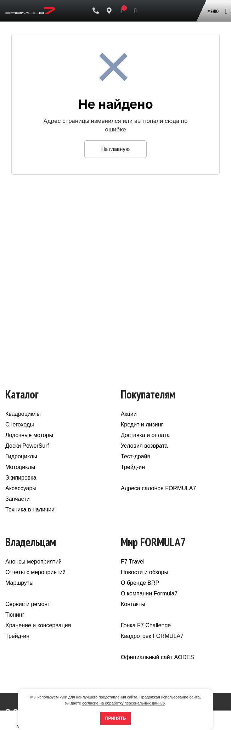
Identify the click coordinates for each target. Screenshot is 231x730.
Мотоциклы (20, 467)
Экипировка (20, 478)
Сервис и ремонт (27, 604)
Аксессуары (20, 488)
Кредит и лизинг (142, 424)
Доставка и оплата (145, 435)
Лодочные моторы (29, 435)
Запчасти (17, 499)
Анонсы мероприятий (33, 562)
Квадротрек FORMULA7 (152, 636)
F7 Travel (133, 562)
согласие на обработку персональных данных (123, 703)
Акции (129, 414)
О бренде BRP (140, 583)
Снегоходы (19, 424)
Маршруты (19, 583)
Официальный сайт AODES (157, 657)
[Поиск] (135, 11)
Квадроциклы (23, 414)
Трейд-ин (133, 467)
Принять (115, 718)
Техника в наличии (30, 510)
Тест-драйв (135, 456)
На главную (115, 149)
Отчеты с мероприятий (35, 572)
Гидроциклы (21, 456)
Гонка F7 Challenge (146, 625)
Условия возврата (144, 446)
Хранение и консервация (38, 625)
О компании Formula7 (149, 593)
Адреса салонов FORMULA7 (158, 488)
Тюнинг (14, 615)
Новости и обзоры (144, 572)
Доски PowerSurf (27, 446)
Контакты (133, 604)
